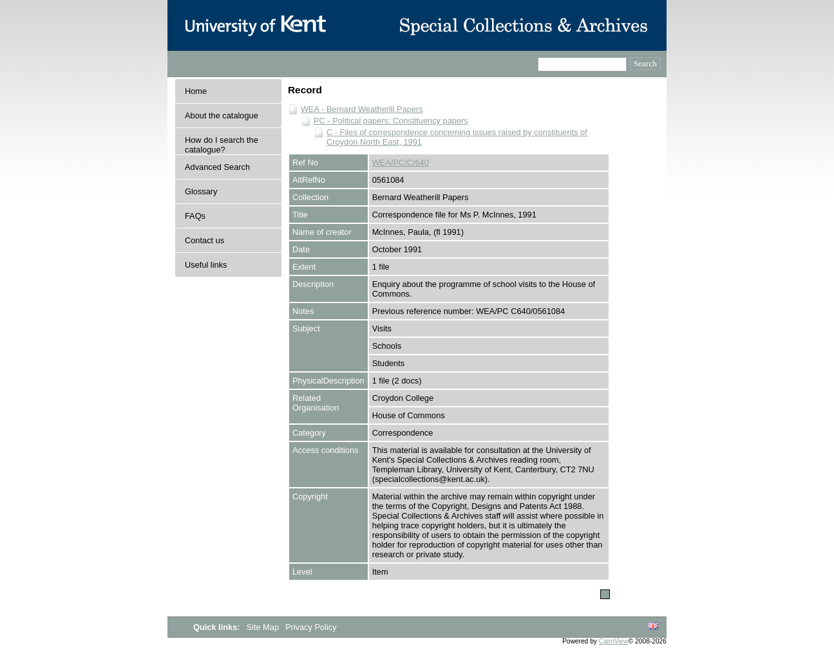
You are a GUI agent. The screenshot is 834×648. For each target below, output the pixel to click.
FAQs (195, 216)
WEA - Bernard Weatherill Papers (362, 109)
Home (196, 91)
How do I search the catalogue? (221, 144)
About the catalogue (221, 115)
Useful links (206, 265)
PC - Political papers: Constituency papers (391, 120)
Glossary (201, 191)
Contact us (204, 240)
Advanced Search (217, 167)
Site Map (264, 627)
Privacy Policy (311, 627)
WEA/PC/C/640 (400, 162)
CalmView (614, 641)
